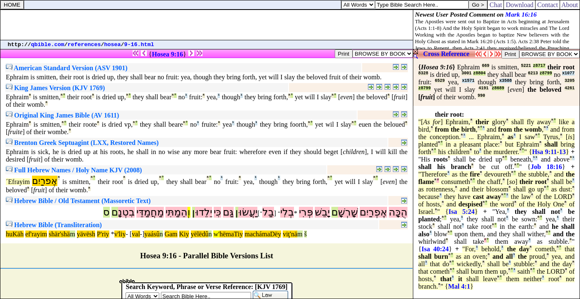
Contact (548, 4)
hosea (112, 45)
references (84, 45)
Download (519, 4)
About (570, 4)
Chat (495, 4)
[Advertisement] (206, 24)
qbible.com (47, 45)
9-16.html (139, 45)
